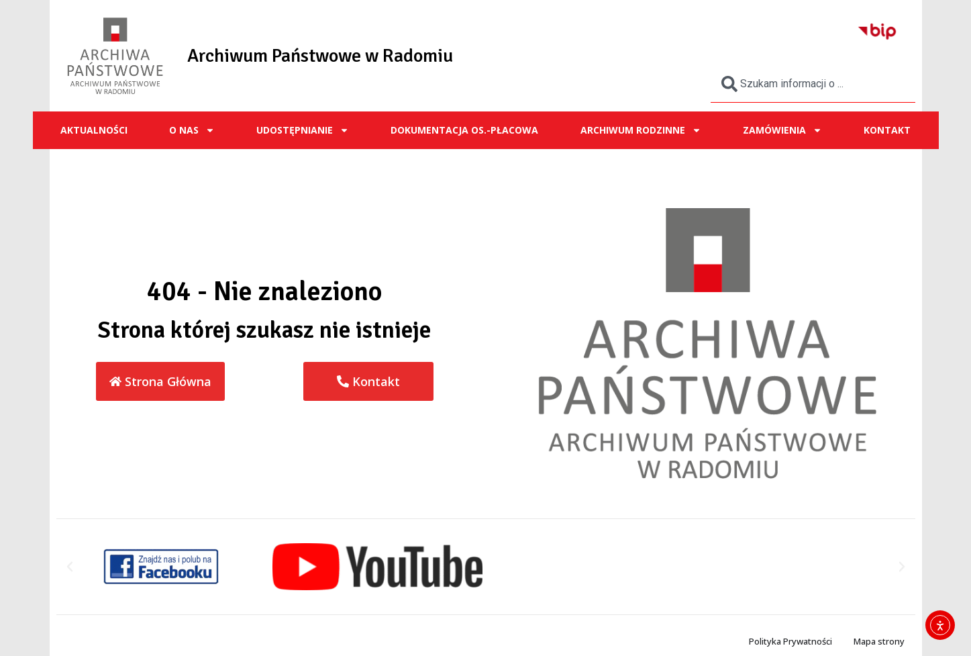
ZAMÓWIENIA (782, 130)
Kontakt (887, 130)
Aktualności (93, 130)
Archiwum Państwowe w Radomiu (320, 55)
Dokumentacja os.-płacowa (464, 130)
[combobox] (813, 84)
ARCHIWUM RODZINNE (640, 130)
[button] (69, 566)
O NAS (192, 130)
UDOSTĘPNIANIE (302, 130)
